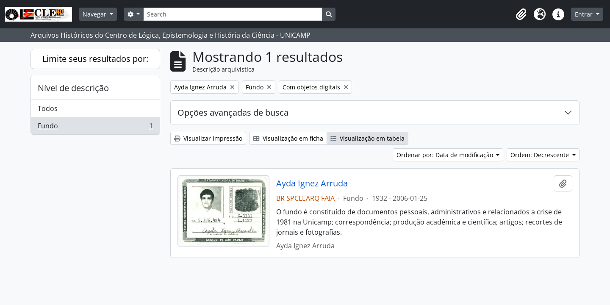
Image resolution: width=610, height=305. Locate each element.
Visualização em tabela (367, 138)
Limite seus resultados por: (95, 58)
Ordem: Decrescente (540, 155)
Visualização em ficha (288, 138)
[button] (521, 14)
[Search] (232, 14)
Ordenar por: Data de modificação (445, 155)
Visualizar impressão (208, 138)
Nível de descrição (73, 88)
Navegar (95, 14)
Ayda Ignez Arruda (312, 183)
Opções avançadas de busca (232, 112)
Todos (48, 108)
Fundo (95, 127)
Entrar (584, 14)
